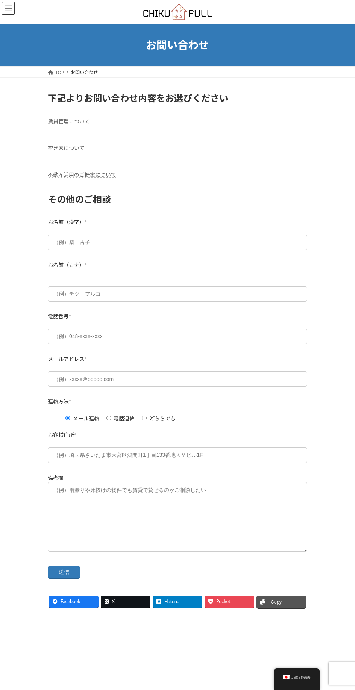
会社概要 (64, 651)
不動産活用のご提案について (82, 174)
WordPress (141, 678)
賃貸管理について (69, 121)
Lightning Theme (175, 678)
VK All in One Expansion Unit (219, 678)
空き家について (66, 148)
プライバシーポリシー (110, 651)
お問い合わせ (161, 651)
